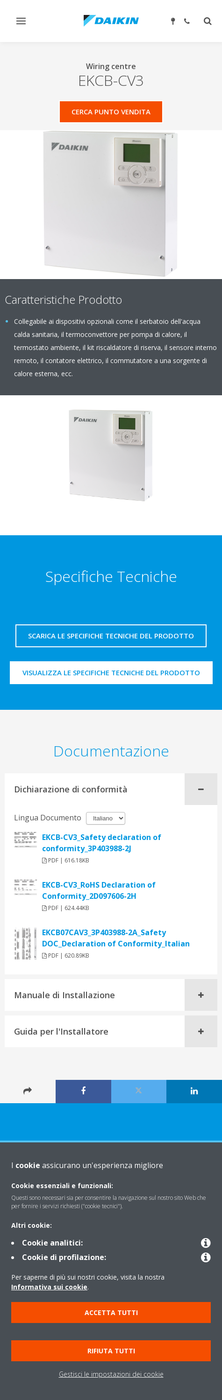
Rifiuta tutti (111, 1350)
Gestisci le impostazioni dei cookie (111, 1374)
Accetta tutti (111, 1312)
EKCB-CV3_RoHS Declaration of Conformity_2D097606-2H (99, 890)
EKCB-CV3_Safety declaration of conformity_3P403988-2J (101, 843)
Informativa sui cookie (49, 1286)
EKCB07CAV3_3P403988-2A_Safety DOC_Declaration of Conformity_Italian (116, 938)
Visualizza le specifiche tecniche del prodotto (111, 672)
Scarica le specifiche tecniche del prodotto (111, 635)
